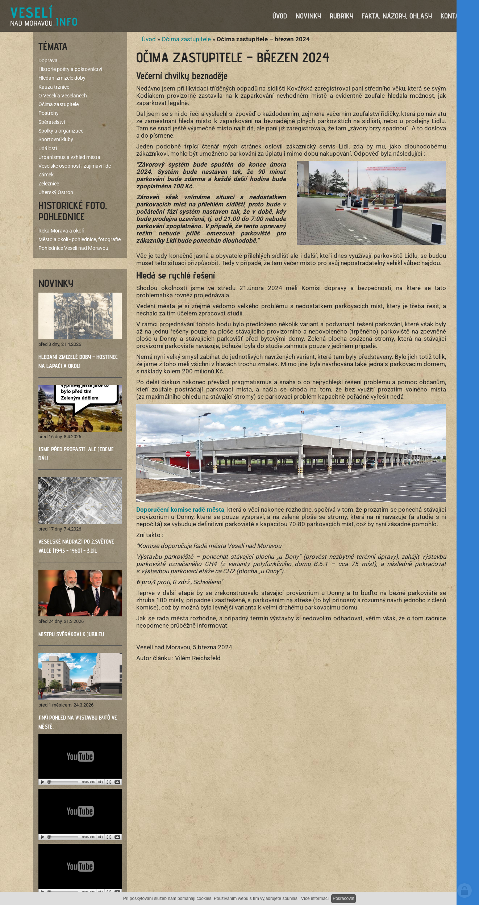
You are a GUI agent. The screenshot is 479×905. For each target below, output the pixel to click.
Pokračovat (343, 898)
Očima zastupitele (186, 39)
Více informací (315, 898)
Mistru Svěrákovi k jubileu (71, 635)
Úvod (149, 39)
